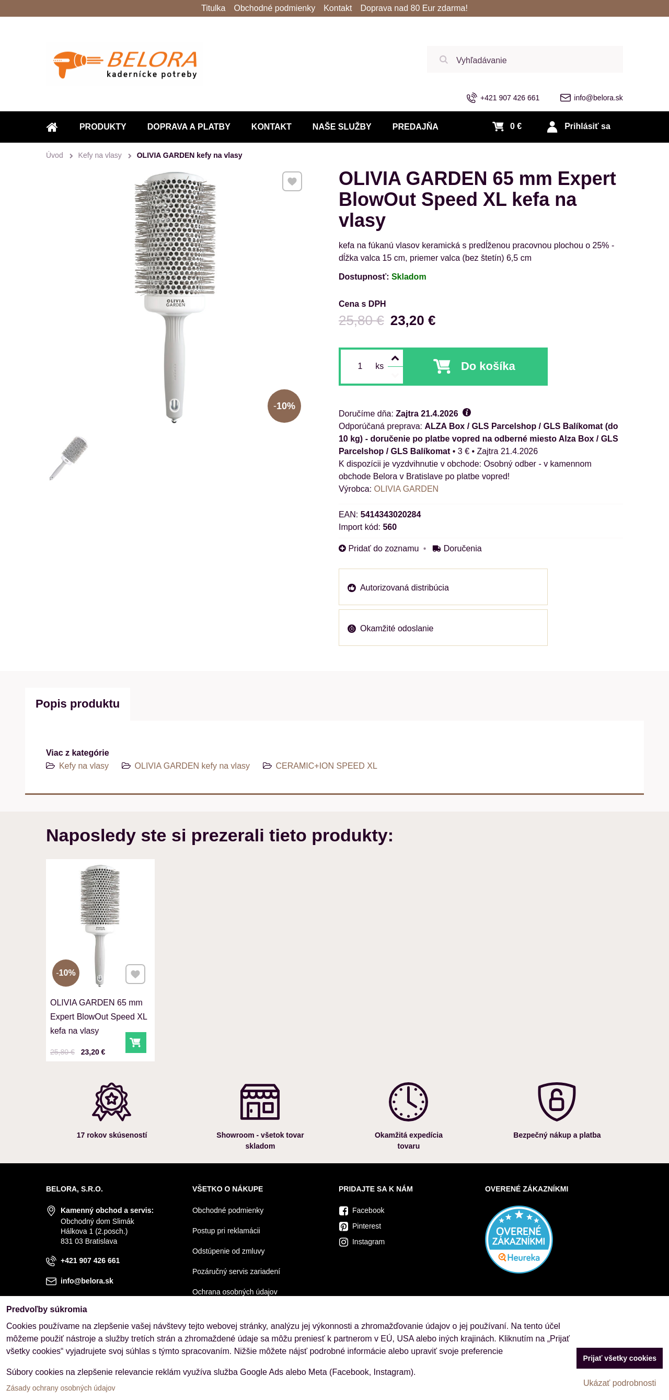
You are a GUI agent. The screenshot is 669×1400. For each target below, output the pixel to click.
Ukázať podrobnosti (619, 1383)
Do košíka (488, 366)
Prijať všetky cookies (619, 1358)
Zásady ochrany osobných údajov (61, 1388)
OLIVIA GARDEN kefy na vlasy (192, 765)
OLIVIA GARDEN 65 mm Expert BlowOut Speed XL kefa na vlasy (98, 1013)
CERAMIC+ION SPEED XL (326, 765)
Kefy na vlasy (84, 765)
